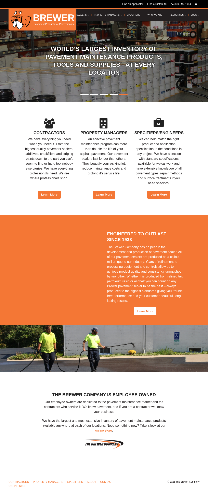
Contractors (19, 481)
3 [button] (104, 94)
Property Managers (108, 15)
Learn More (49, 194)
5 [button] (123, 94)
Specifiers (135, 15)
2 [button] (94, 94)
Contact (106, 481)
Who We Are (156, 15)
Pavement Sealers (76, 15)
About (91, 481)
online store (103, 430)
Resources (178, 15)
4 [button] (114, 94)
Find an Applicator (132, 3)
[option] (104, 61)
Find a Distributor (157, 3)
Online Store (18, 485)
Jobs (195, 15)
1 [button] (84, 94)
